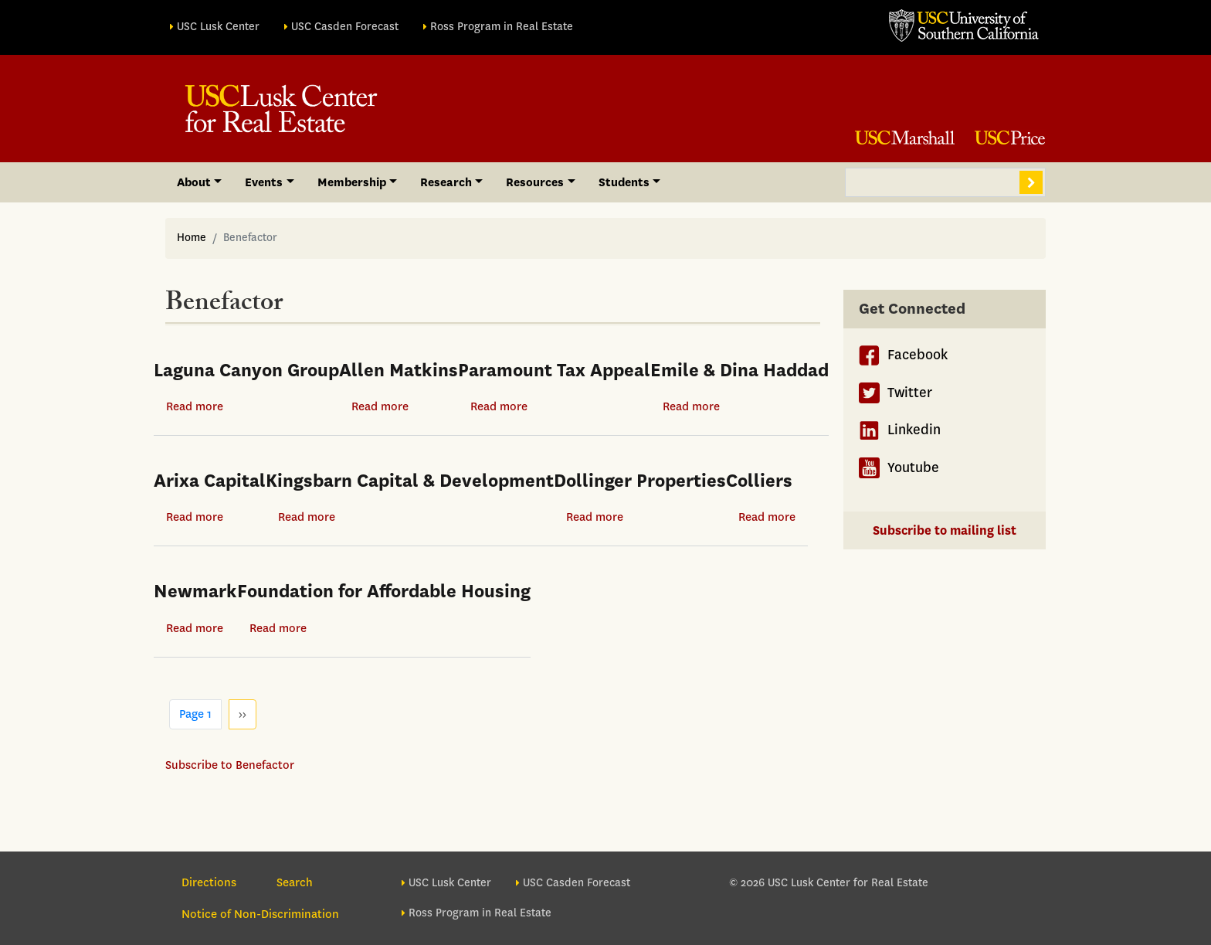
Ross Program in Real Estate (501, 26)
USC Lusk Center (218, 26)
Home (191, 237)
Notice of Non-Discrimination (260, 914)
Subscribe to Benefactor (229, 765)
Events (264, 182)
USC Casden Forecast (345, 26)
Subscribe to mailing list (944, 530)
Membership (351, 182)
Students (624, 182)
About (194, 182)
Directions (208, 882)
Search (1031, 182)
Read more (194, 406)
